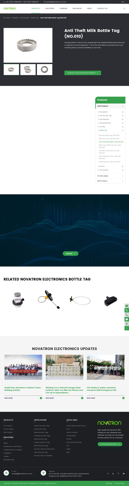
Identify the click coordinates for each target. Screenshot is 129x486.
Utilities (6, 456)
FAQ (67, 446)
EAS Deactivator (105, 123)
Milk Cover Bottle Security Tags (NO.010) (110, 146)
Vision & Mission (72, 432)
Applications (40, 420)
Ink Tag (102, 127)
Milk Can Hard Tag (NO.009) (109, 139)
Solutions (49, 8)
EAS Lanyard (104, 170)
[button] (5, 70)
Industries (8, 437)
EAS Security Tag (105, 115)
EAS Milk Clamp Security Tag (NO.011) (109, 152)
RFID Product (102, 181)
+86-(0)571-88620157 (31, 2)
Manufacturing (9, 460)
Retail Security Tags (41, 446)
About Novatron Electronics (76, 426)
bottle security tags (19, 112)
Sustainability (71, 436)
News (89, 8)
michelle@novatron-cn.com (56, 2)
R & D (68, 429)
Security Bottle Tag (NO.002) (109, 135)
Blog (68, 452)
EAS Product (25, 18)
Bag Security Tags (40, 439)
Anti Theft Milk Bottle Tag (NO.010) (53, 18)
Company (63, 8)
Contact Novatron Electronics (83, 73)
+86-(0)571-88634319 (14, 2)
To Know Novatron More (110, 444)
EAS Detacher (104, 119)
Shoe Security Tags (41, 452)
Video (68, 449)
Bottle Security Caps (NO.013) (109, 162)
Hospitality (7, 453)
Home (8, 18)
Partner (69, 439)
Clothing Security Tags (42, 436)
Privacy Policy (120, 483)
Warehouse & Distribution (13, 446)
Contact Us (102, 8)
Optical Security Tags (41, 426)
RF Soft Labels (102, 176)
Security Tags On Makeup (43, 455)
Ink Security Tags (40, 429)
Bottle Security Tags (41, 432)
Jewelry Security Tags (42, 442)
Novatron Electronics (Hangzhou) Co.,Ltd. (27, 483)
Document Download (73, 442)
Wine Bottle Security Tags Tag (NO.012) (109, 157)
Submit (72, 253)
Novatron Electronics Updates (64, 347)
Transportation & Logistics (13, 450)
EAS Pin (102, 166)
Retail (6, 443)
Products (36, 8)
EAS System (104, 112)
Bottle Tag (34, 18)
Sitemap (109, 483)
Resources (77, 8)
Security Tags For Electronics (44, 449)
